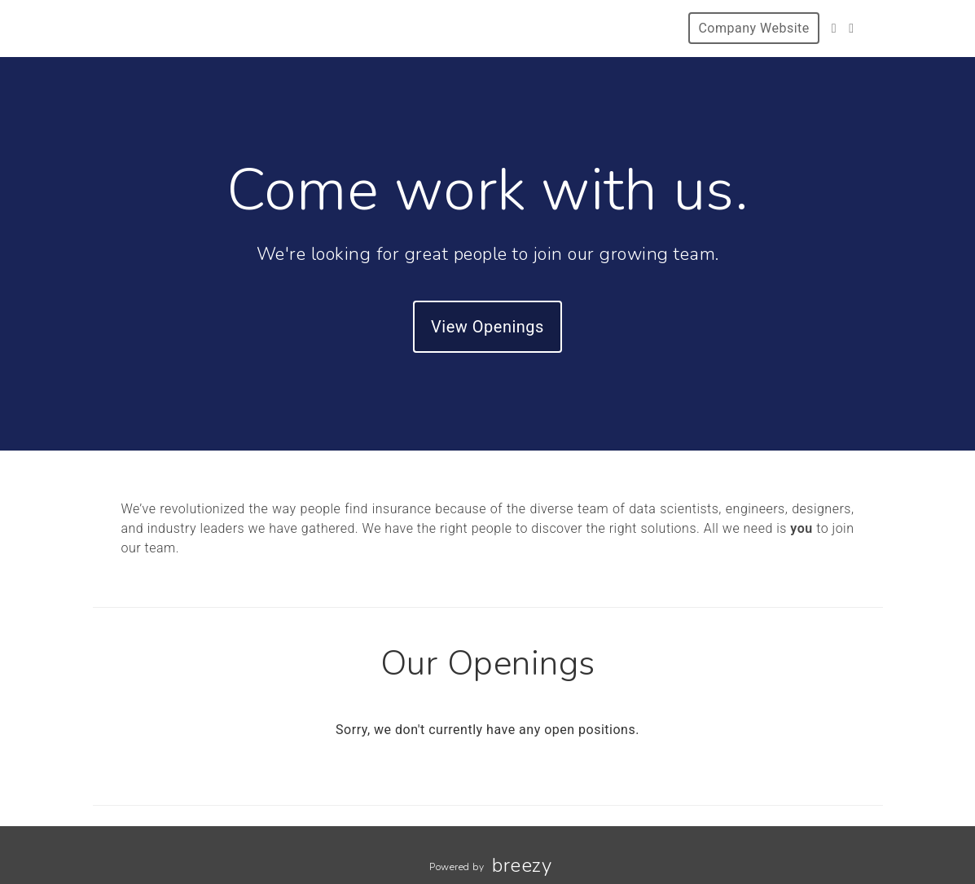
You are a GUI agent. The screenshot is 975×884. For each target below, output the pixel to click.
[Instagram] (851, 28)
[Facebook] (834, 28)
